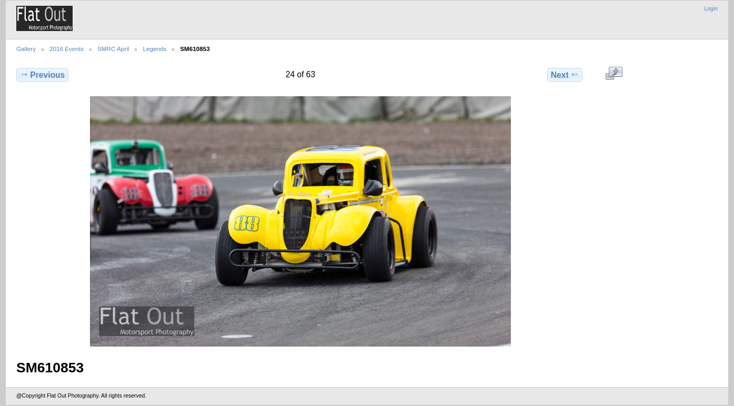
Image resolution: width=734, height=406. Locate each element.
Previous (42, 74)
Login (711, 9)
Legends (154, 48)
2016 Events (66, 48)
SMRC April (113, 48)
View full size (613, 73)
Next (565, 74)
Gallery (26, 48)
